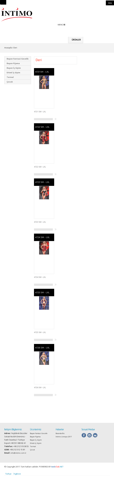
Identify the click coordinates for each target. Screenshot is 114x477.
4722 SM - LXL (42, 128)
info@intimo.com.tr (18, 454)
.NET (57, 468)
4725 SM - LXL (42, 294)
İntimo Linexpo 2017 (64, 438)
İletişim (110, 37)
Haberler (100, 37)
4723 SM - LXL (42, 183)
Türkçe (8, 475)
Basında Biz (60, 435)
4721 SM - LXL (42, 73)
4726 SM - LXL (42, 349)
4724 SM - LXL (42, 238)
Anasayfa (63, 37)
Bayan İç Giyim (14, 69)
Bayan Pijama (13, 64)
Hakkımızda (89, 41)
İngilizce (17, 475)
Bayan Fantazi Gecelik (17, 60)
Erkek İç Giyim (13, 74)
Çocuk (10, 83)
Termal (10, 78)
